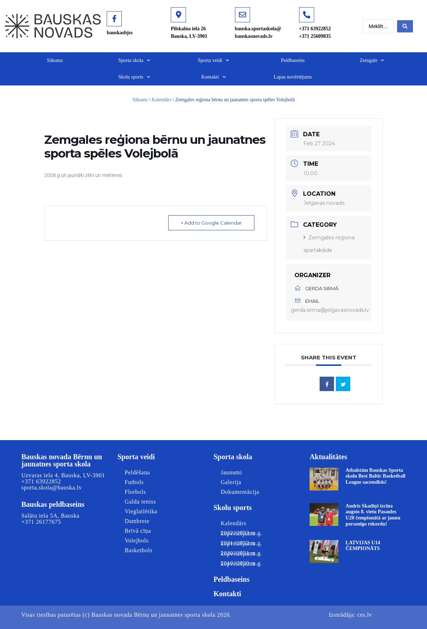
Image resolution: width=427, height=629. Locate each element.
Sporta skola (134, 60)
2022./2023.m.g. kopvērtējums (241, 533)
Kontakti (213, 77)
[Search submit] (405, 26)
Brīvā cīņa (138, 531)
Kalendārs (162, 99)
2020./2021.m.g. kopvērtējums (241, 553)
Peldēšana (137, 472)
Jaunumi (231, 472)
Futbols (134, 482)
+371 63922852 (315, 28)
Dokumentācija (240, 492)
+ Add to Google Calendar (211, 223)
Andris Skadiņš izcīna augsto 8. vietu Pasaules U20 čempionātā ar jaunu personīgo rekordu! (373, 515)
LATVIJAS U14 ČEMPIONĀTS (363, 546)
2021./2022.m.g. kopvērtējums (241, 543)
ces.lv (364, 615)
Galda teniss (140, 502)
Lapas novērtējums (292, 77)
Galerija (231, 482)
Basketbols (138, 550)
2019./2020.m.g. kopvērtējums (241, 563)
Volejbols (136, 540)
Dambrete (137, 521)
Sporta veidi (213, 60)
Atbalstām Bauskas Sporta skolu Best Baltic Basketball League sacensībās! (375, 476)
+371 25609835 (315, 36)
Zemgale (372, 60)
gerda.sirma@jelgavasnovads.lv (330, 310)
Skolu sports (134, 77)
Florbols (135, 492)
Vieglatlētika (141, 511)
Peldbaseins (292, 60)
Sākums (55, 60)
